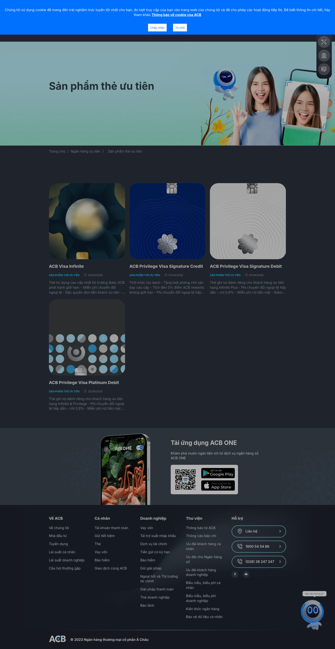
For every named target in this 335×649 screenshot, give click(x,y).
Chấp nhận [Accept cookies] (157, 27)
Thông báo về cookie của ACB (176, 15)
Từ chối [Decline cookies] (180, 27)
